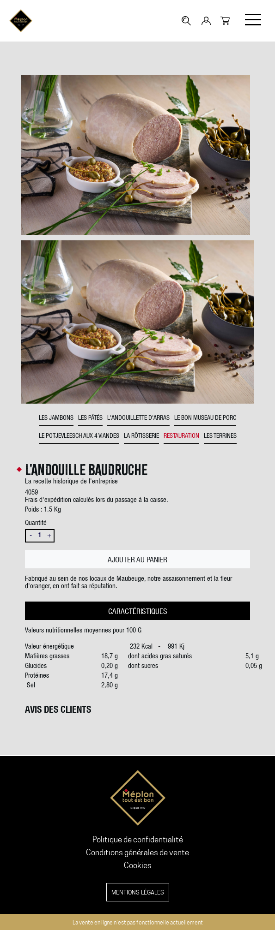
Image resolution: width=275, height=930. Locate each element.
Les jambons (56, 418)
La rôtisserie (141, 436)
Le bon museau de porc (205, 418)
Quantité (36, 523)
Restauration (181, 436)
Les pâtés (90, 418)
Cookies (138, 865)
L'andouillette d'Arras (138, 418)
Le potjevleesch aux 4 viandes (79, 436)
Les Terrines (220, 436)
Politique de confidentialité (137, 839)
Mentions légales (137, 892)
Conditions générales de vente (137, 852)
